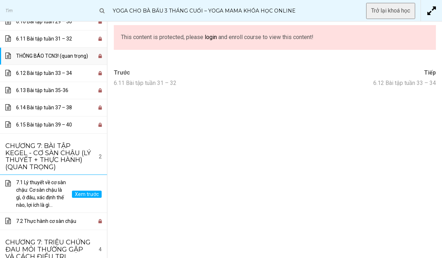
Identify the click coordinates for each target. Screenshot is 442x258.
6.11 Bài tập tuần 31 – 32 (145, 83)
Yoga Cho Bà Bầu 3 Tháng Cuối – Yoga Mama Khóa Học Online (204, 11)
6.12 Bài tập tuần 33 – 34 (404, 83)
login (211, 37)
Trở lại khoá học (390, 10)
